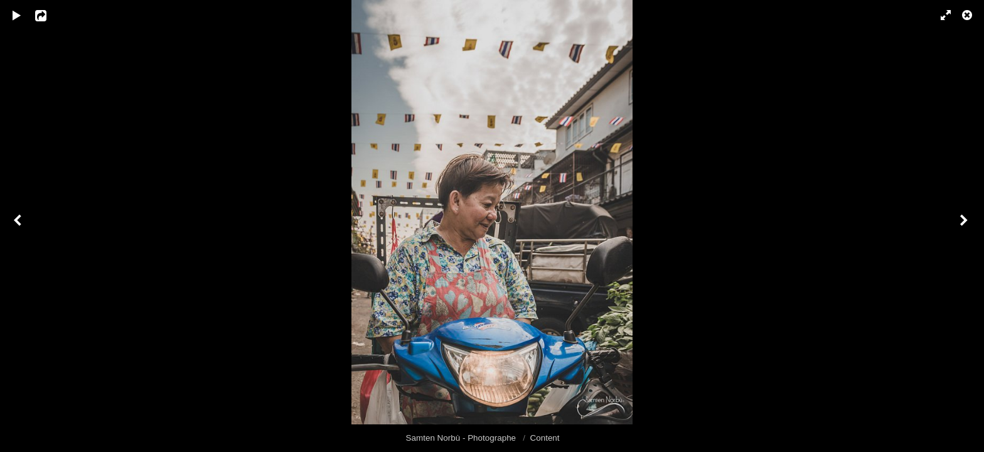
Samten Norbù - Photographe (462, 438)
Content (545, 438)
